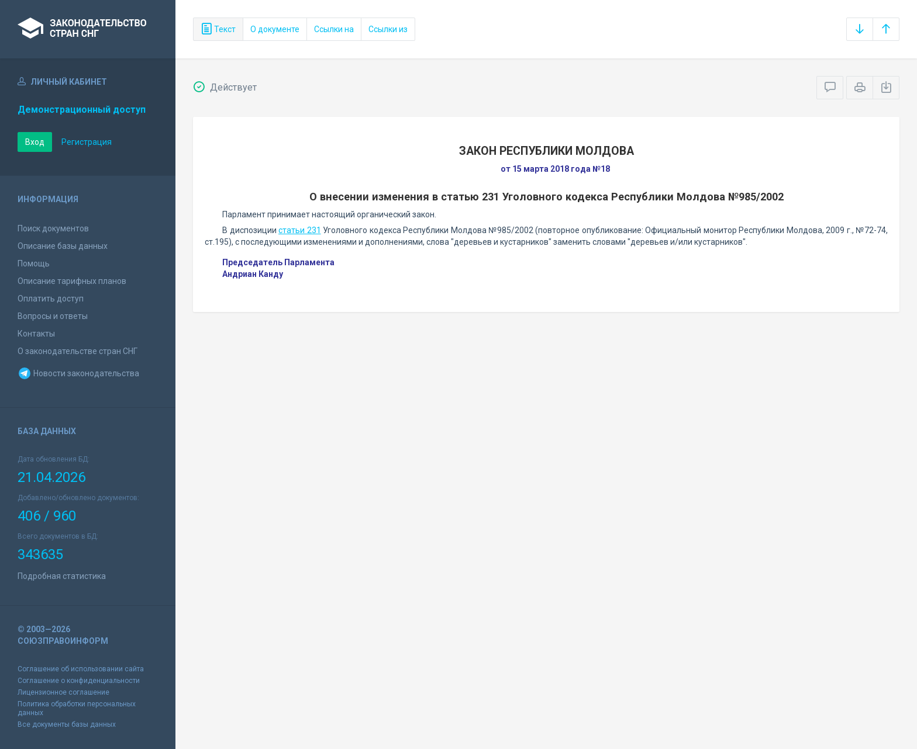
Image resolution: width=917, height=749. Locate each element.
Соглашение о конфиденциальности (79, 681)
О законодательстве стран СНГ (77, 351)
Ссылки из (388, 29)
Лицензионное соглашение (63, 692)
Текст (218, 29)
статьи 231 (299, 230)
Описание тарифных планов (72, 281)
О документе (274, 29)
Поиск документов (53, 228)
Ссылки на (334, 29)
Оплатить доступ (51, 298)
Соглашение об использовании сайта (81, 669)
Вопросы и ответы (53, 316)
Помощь (34, 263)
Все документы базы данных (67, 724)
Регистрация (86, 142)
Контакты (36, 333)
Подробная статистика (62, 576)
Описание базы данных (63, 246)
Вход (34, 142)
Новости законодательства (78, 373)
